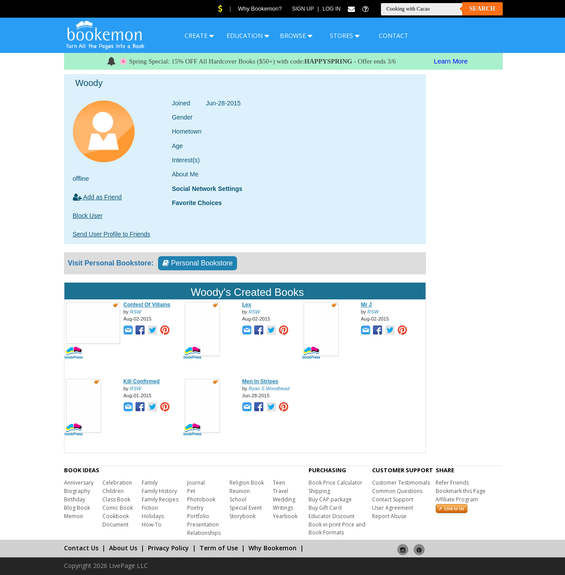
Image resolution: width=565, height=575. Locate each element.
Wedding (284, 499)
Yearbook (285, 516)
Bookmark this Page (461, 491)
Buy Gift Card (325, 508)
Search (482, 8)
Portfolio (198, 516)
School (238, 499)
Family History (159, 491)
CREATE (199, 35)
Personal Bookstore (197, 263)
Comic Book (117, 508)
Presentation (203, 524)
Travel (280, 491)
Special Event (246, 508)
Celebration (117, 482)
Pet (191, 491)
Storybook (243, 516)
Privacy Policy (168, 548)
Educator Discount (331, 516)
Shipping (319, 491)
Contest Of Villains (147, 305)
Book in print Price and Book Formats (337, 528)
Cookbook (115, 516)
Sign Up (303, 9)
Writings (283, 508)
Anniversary (79, 482)
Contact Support (392, 499)
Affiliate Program (457, 499)
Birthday (74, 499)
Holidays (153, 516)
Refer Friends (452, 482)
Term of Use (219, 548)
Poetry (195, 508)
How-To (152, 524)
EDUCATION (247, 35)
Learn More (451, 61)
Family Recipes (160, 499)
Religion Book (247, 482)
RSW (135, 311)
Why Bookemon (273, 548)
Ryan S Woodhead (269, 388)
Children (113, 491)
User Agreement (392, 508)
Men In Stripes (260, 381)
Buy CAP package (330, 499)
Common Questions (397, 491)
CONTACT (393, 35)
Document (115, 524)
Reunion (240, 491)
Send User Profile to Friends (112, 234)
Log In (332, 9)
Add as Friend (97, 197)
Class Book (116, 499)
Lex (247, 305)
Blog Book (77, 508)
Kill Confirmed (142, 381)
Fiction (150, 508)
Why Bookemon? (260, 8)
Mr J (366, 305)
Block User (88, 215)
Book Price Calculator (335, 482)
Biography (77, 491)
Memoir (73, 516)
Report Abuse (389, 516)
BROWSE (296, 35)
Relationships (204, 533)
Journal (196, 482)
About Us (123, 548)
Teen (279, 482)
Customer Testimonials (401, 482)
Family (150, 482)
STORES (345, 35)
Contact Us (81, 548)
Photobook (201, 499)
